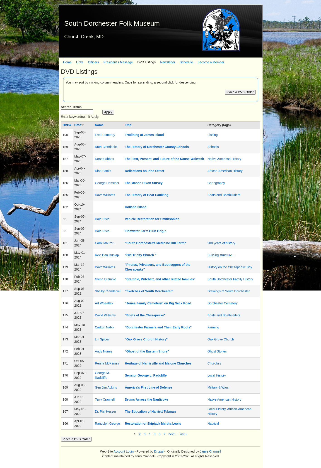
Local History (217, 375)
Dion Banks (103, 171)
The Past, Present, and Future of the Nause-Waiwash (164, 159)
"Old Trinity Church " (140, 255)
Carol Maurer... (105, 243)
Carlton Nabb (104, 327)
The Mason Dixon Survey (143, 183)
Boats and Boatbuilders (224, 195)
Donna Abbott (104, 159)
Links (80, 62)
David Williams (105, 315)
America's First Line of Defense (148, 387)
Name (99, 125)
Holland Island (136, 207)
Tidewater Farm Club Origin (145, 231)
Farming (213, 327)
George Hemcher (107, 183)
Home (67, 62)
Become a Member (211, 62)
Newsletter (167, 62)
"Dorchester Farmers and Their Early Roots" (158, 327)
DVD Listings (146, 62)
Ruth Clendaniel (106, 147)
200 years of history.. (222, 243)
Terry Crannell (105, 399)
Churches (214, 363)
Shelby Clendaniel (108, 291)
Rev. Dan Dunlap (107, 255)
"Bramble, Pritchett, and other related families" (160, 279)
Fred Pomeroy (105, 135)
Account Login (123, 451)
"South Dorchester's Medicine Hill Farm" (155, 243)
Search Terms (71, 107)
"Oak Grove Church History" (146, 339)
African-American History (225, 171)
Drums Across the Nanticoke (146, 399)
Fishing (213, 135)
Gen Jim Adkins (106, 387)
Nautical (213, 423)
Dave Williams (105, 195)
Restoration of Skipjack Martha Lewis (153, 423)
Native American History (224, 159)
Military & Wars (218, 387)
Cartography (216, 183)
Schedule (186, 62)
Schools (213, 147)
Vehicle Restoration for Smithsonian (152, 219)
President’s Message (118, 62)
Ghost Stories (217, 351)
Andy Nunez (103, 351)
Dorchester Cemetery (223, 303)
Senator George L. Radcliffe (146, 375)
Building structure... (221, 255)
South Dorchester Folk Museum (112, 23)
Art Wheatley (104, 303)
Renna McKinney (107, 363)
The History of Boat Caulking (146, 195)
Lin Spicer (102, 339)
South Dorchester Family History (230, 279)
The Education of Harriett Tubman (150, 411)
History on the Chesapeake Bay (230, 267)
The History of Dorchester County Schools (157, 147)
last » (183, 434)
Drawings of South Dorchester (229, 291)
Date (79, 125)
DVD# (67, 125)
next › (172, 434)
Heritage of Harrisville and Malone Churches (158, 363)
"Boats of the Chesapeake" (145, 315)
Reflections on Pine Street (144, 171)
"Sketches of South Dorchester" (149, 291)
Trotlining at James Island (144, 135)
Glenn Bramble (105, 279)
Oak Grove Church (221, 339)
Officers (93, 62)
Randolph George (107, 423)
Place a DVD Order (240, 92)
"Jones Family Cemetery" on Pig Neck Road (158, 303)
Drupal (158, 451)
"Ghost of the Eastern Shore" (147, 351)
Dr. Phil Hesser (105, 411)
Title (128, 125)
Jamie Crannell (210, 451)
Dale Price (102, 219)
